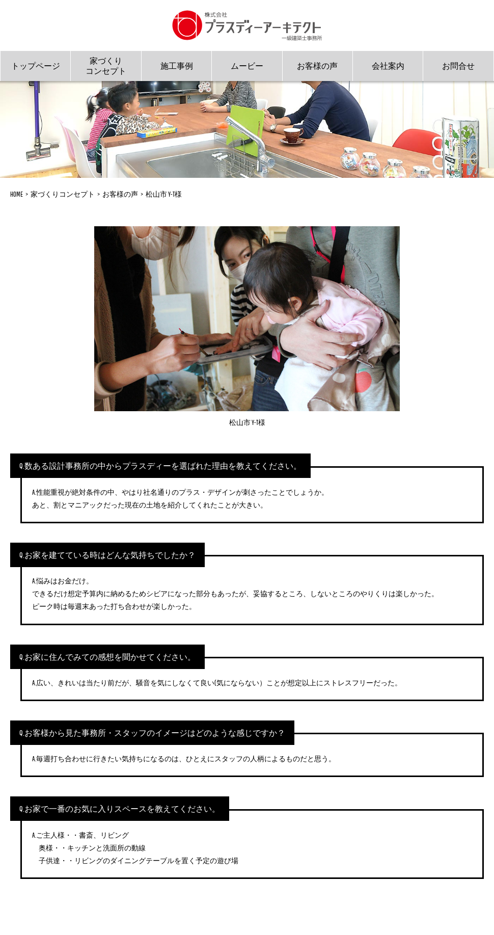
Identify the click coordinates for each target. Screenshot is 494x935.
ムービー (247, 65)
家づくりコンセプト (106, 65)
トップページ (35, 65)
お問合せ (458, 65)
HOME (16, 194)
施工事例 (176, 65)
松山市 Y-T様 (164, 194)
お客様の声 (317, 65)
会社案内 (388, 65)
